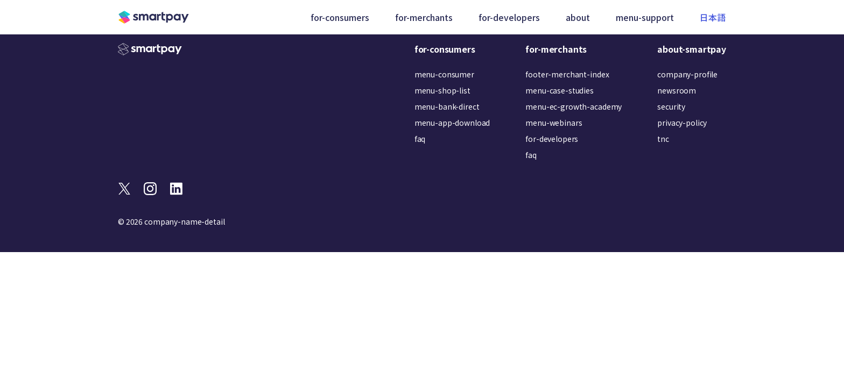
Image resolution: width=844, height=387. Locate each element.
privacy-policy (682, 122)
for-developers (551, 138)
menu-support (645, 17)
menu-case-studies (559, 90)
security (671, 106)
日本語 (713, 17)
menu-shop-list (442, 90)
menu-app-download (452, 122)
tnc (663, 138)
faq (420, 138)
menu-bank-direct (447, 106)
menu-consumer (444, 74)
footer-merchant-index (567, 74)
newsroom (676, 90)
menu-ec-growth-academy (573, 106)
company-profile (687, 74)
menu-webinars (553, 122)
